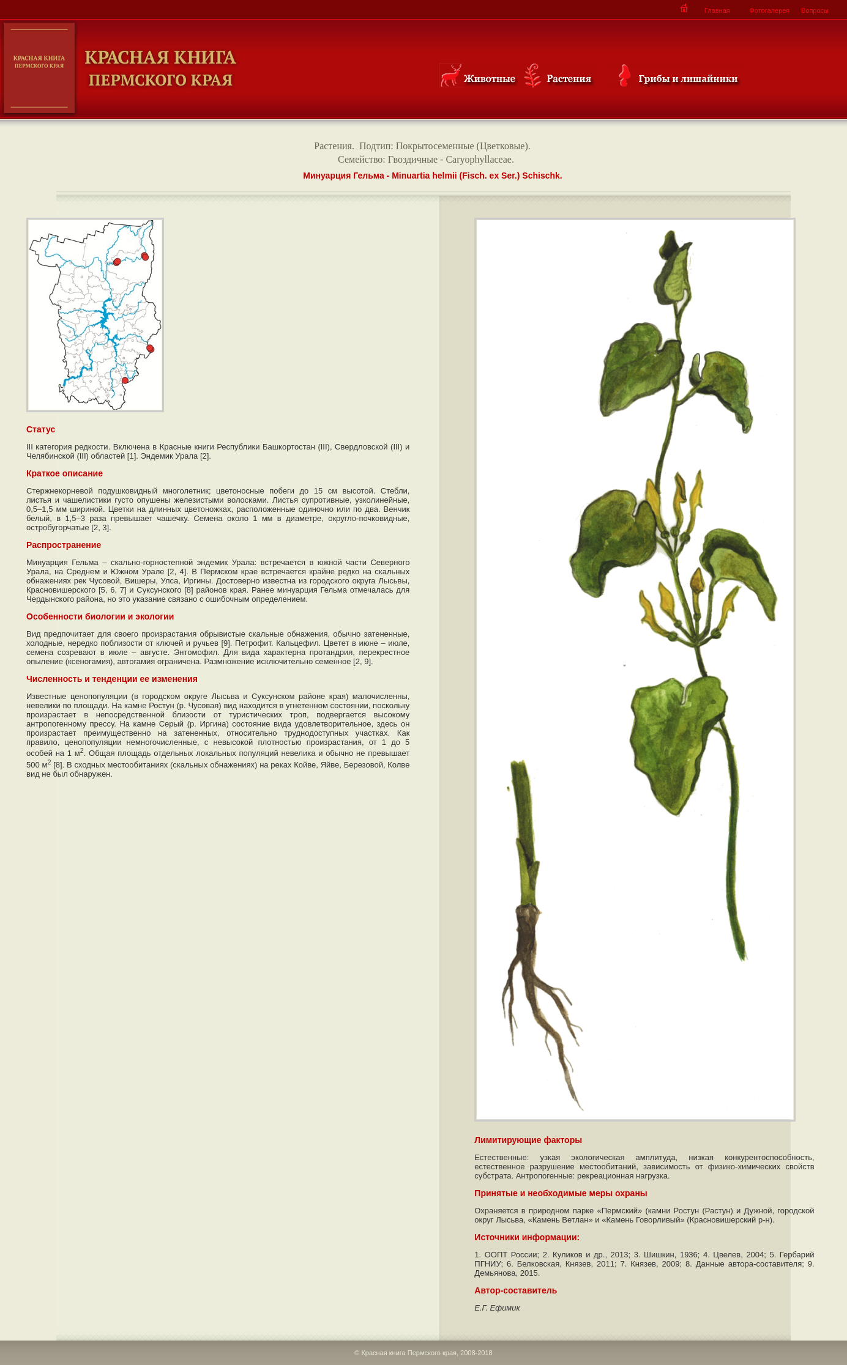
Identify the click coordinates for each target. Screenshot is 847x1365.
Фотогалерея (769, 10)
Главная (717, 10)
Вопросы (815, 10)
